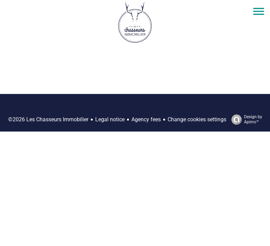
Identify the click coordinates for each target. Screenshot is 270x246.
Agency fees (146, 119)
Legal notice (110, 119)
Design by (245, 119)
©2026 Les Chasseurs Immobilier (48, 119)
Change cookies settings (197, 119)
